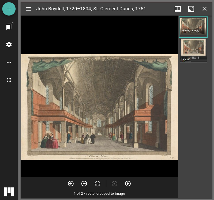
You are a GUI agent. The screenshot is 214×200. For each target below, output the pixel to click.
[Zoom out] (84, 183)
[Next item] (128, 183)
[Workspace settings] (9, 44)
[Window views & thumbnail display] (177, 9)
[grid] (195, 107)
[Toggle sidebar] (28, 9)
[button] (193, 27)
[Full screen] (9, 80)
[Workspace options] (9, 62)
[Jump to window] (9, 26)
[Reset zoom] (97, 183)
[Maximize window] (191, 9)
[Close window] (204, 9)
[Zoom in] (70, 183)
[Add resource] (9, 9)
